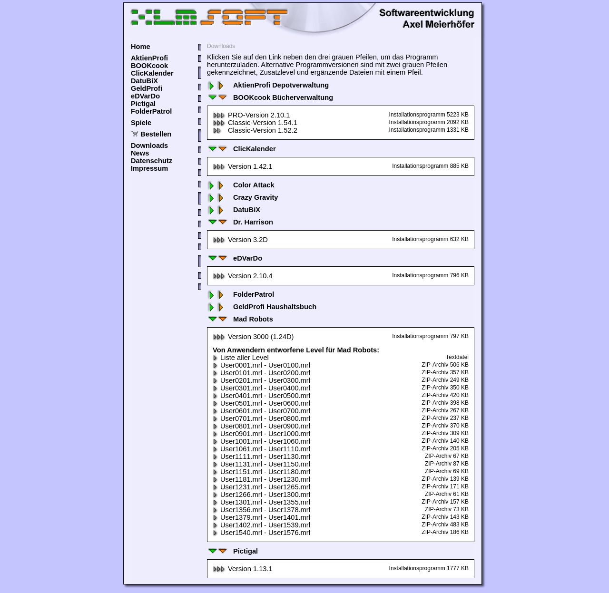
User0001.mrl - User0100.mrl (261, 365)
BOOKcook (149, 65)
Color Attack (241, 185)
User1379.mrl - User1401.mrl (261, 517)
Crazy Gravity (242, 197)
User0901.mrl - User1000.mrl (261, 433)
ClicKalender (152, 73)
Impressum (149, 168)
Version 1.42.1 (243, 166)
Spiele (141, 122)
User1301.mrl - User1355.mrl (261, 502)
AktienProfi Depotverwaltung (268, 85)
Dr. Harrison (240, 222)
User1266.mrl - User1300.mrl (261, 494)
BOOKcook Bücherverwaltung (270, 97)
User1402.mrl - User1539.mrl (261, 525)
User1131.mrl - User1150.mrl (261, 464)
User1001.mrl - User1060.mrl (261, 441)
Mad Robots (240, 319)
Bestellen (155, 134)
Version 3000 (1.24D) (253, 336)
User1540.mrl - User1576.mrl (261, 532)
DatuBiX (144, 81)
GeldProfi (146, 88)
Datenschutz (151, 161)
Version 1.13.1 (243, 569)
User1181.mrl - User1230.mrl (261, 479)
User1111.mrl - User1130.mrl (261, 456)
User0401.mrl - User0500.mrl (261, 395)
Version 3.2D (240, 239)
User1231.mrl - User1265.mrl (261, 487)
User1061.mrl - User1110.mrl (261, 449)
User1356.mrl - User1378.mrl (261, 510)
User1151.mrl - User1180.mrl (261, 472)
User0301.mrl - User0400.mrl (261, 388)
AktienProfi (149, 58)
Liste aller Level (241, 357)
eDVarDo (145, 96)
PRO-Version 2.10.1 (251, 115)
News (140, 153)
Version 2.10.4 (243, 276)
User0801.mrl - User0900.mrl (261, 426)
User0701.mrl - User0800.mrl (261, 418)
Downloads (149, 145)
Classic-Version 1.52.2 (255, 130)
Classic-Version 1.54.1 (255, 122)
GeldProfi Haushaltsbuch (261, 307)
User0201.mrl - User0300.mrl (261, 380)
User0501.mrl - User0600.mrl (261, 403)
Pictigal (143, 103)
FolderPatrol (151, 111)
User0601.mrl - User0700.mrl (261, 411)
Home (140, 46)
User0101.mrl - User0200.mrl (261, 373)
